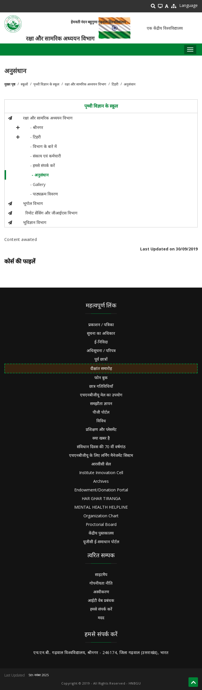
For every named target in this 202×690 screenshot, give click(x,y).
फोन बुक (101, 377)
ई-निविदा (101, 342)
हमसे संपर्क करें (101, 609)
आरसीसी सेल (101, 464)
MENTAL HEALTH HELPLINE (101, 507)
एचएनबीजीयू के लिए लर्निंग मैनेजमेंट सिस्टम (101, 455)
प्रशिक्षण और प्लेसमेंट (101, 429)
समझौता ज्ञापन (101, 403)
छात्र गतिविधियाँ (101, 386)
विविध (101, 420)
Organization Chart (101, 515)
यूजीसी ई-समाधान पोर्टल (101, 541)
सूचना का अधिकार (101, 333)
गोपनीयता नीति (101, 583)
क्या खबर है (101, 438)
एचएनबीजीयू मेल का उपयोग (101, 395)
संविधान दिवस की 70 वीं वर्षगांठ (101, 446)
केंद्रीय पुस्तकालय (101, 533)
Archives (101, 481)
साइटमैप (101, 574)
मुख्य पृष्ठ (9, 84)
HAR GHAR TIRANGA (101, 498)
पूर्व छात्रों (101, 359)
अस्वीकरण (101, 591)
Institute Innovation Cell (101, 472)
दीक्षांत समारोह (101, 368)
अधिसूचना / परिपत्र (101, 350)
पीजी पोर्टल (101, 412)
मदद (101, 617)
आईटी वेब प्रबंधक (101, 600)
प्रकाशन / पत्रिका (101, 324)
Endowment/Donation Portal (101, 490)
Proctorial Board (101, 524)
